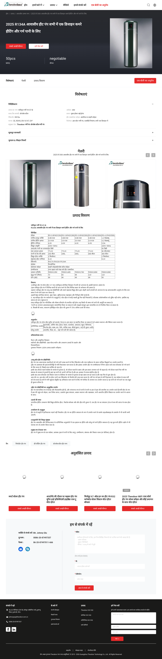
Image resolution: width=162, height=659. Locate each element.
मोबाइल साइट (79, 650)
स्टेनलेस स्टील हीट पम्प (60, 444)
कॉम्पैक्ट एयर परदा (86, 615)
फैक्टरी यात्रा (54, 615)
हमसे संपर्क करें (55, 624)
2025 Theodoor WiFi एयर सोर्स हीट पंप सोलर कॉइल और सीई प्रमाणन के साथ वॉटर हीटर (137, 499)
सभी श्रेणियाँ (84, 625)
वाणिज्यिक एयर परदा (87, 620)
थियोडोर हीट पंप (21, 444)
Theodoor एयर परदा (87, 610)
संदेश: (77, 532)
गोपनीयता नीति (92, 650)
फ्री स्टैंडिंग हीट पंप (39, 444)
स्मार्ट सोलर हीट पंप (16, 496)
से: (76, 561)
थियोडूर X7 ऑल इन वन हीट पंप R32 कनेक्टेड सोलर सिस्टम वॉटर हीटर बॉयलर (99, 499)
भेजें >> (117, 639)
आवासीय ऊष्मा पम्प (22, 14)
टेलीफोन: (79, 574)
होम (7, 14)
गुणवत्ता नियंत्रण (55, 619)
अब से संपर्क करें (84, 588)
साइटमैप (68, 650)
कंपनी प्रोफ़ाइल (55, 610)
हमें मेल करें (39, 46)
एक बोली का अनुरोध (145, 80)
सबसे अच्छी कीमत (16, 46)
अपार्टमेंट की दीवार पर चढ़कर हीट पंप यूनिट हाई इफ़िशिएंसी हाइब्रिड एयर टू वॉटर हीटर (61, 499)
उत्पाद (12, 14)
